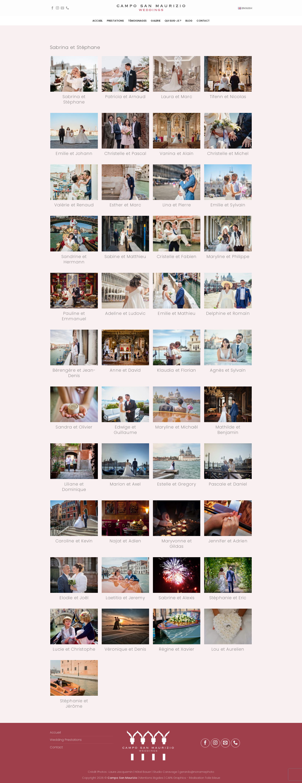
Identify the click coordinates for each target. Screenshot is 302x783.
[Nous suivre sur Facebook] (52, 8)
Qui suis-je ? (173, 20)
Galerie (155, 20)
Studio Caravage (165, 772)
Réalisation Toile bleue (204, 778)
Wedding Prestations (66, 740)
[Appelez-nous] (67, 8)
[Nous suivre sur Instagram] (57, 8)
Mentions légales (151, 778)
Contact (203, 20)
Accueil (97, 20)
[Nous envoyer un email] (62, 8)
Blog (188, 20)
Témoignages (137, 20)
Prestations (115, 20)
